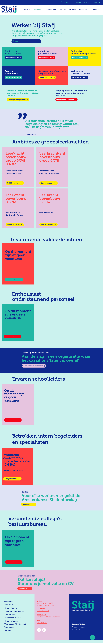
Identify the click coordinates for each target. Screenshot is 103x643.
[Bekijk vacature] (79, 57)
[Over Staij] (15, 601)
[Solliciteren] (24, 588)
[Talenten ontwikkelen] (15, 611)
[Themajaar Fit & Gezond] (17, 624)
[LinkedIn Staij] (44, 630)
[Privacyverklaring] (86, 627)
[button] (96, 9)
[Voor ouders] (15, 614)
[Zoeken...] (67, 2)
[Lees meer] (28, 504)
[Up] (92, 637)
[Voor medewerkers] (82, 2)
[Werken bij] (15, 604)
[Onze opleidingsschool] (18, 99)
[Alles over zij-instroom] (66, 99)
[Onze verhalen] (15, 621)
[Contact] (97, 2)
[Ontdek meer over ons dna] (34, 366)
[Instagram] (39, 630)
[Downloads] (15, 627)
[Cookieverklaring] (86, 624)
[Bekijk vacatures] (13, 57)
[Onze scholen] (15, 608)
